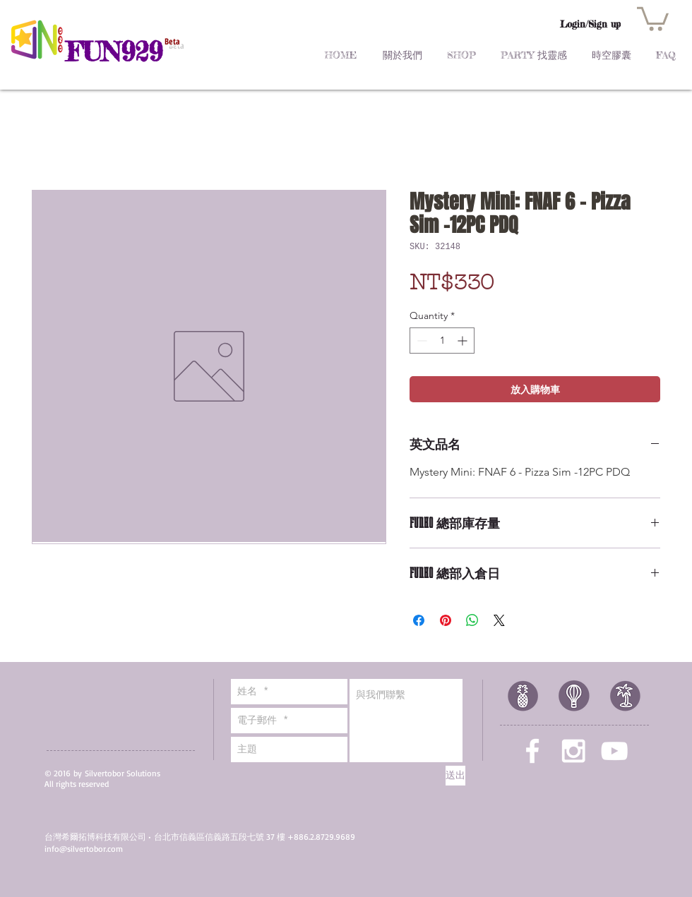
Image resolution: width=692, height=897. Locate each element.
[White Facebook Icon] (532, 751)
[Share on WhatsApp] (472, 620)
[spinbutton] (442, 340)
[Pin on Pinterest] (445, 620)
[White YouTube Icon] (614, 751)
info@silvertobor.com (83, 848)
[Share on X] (499, 620)
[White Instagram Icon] (573, 751)
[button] (653, 17)
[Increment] (463, 340)
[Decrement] (420, 340)
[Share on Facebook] (418, 620)
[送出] (455, 775)
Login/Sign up (590, 24)
